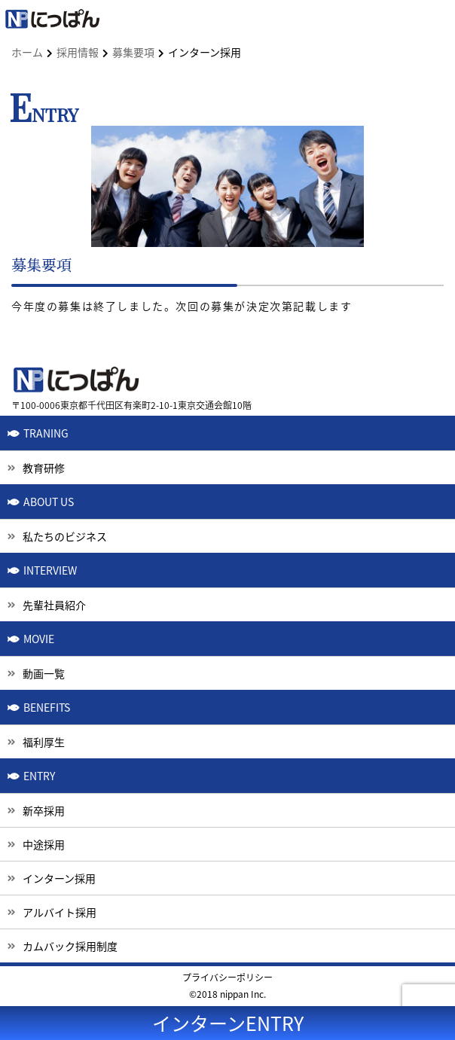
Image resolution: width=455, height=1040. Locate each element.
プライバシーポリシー (227, 977)
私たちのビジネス (65, 536)
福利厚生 (44, 741)
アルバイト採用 (59, 912)
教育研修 (44, 467)
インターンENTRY (228, 1023)
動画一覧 (44, 673)
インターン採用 (59, 878)
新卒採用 (44, 810)
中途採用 (44, 844)
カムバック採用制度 (70, 945)
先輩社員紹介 (54, 604)
